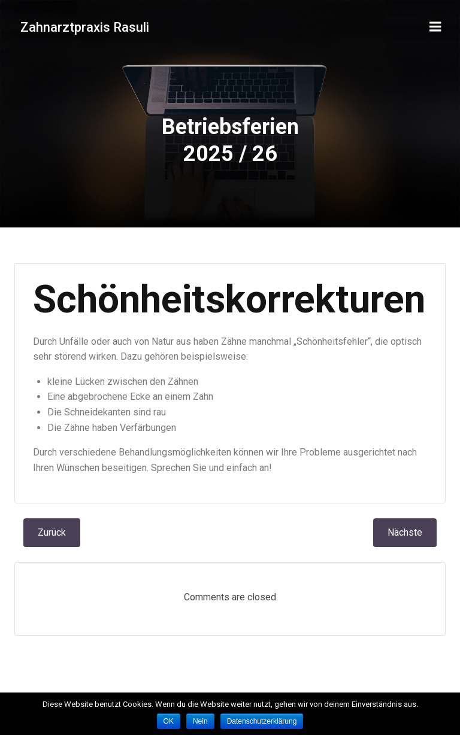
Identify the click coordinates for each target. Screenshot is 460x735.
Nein (200, 721)
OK (169, 721)
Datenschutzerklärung (262, 721)
